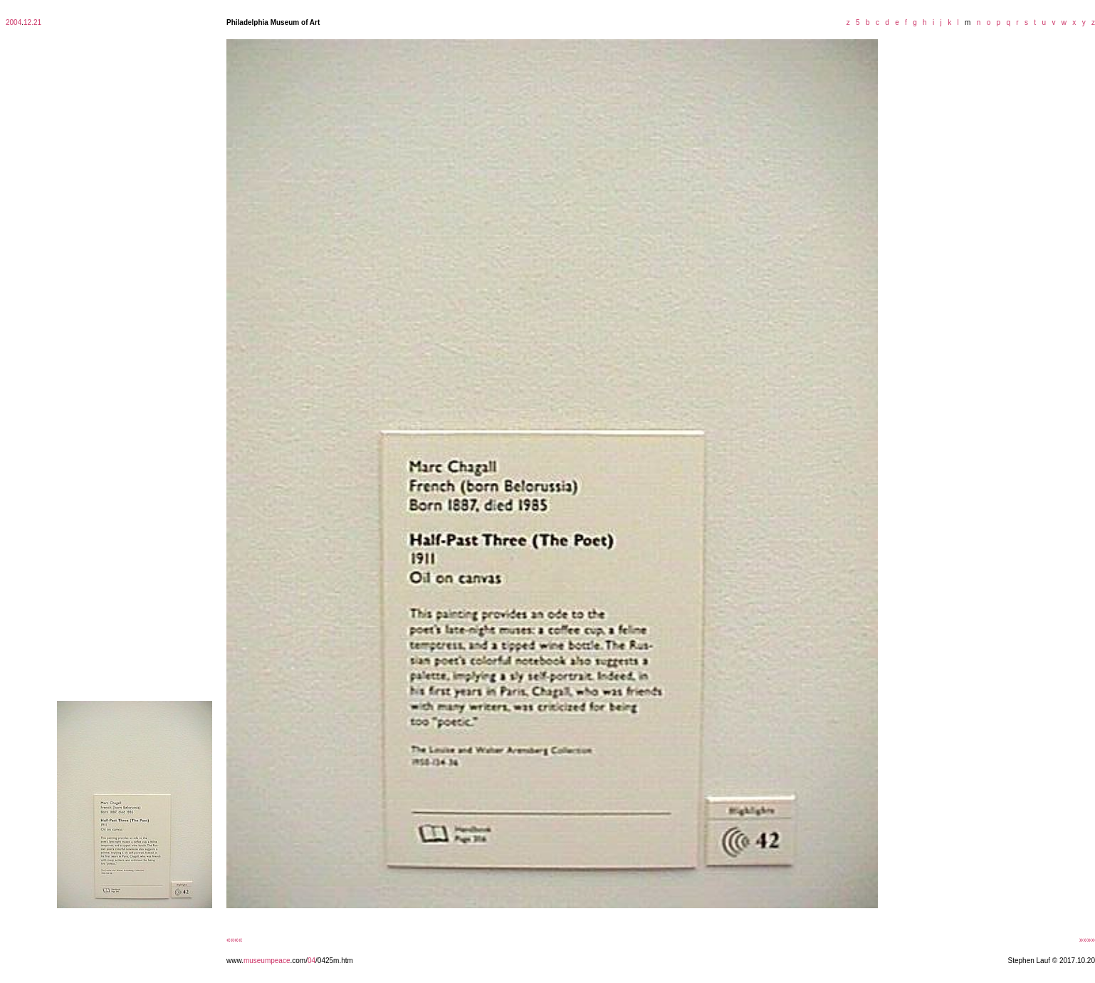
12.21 (32, 22)
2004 (13, 22)
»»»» (1087, 940)
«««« (234, 940)
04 (311, 960)
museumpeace (266, 960)
